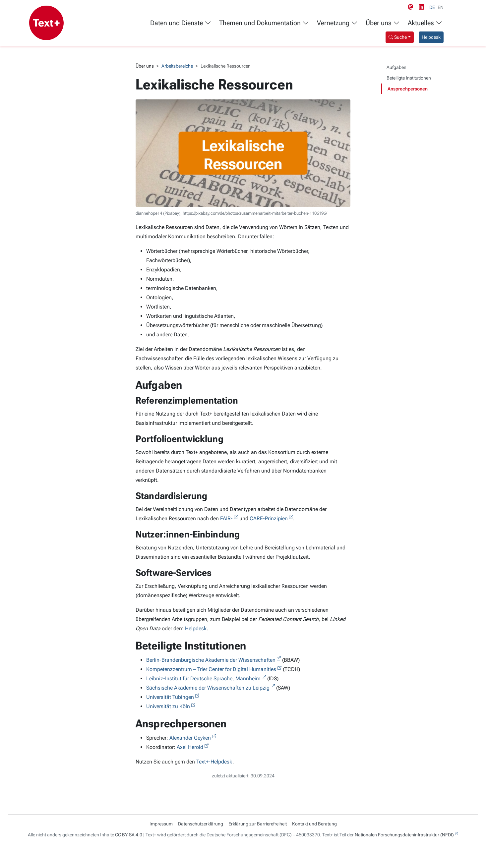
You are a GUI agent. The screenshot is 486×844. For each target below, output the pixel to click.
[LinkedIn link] (423, 7)
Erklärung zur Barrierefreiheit (257, 823)
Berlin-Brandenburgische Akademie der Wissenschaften (210, 660)
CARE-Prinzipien (269, 518)
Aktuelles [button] (425, 23)
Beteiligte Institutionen (409, 78)
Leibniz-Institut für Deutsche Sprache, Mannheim (203, 678)
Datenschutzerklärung (200, 823)
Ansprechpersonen (408, 88)
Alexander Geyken (190, 738)
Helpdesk (431, 37)
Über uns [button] (383, 23)
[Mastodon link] (412, 7)
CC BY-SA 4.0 (128, 834)
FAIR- (226, 518)
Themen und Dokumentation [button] (264, 23)
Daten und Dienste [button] (180, 23)
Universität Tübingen (170, 697)
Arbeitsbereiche (177, 66)
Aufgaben (396, 67)
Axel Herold (190, 747)
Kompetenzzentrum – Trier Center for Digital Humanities (211, 669)
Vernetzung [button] (337, 23)
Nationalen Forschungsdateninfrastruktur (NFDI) (404, 834)
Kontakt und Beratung (314, 823)
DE (432, 7)
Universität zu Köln (168, 706)
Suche (398, 37)
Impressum (161, 823)
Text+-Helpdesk (214, 762)
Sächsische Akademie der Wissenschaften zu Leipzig (208, 688)
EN (441, 7)
